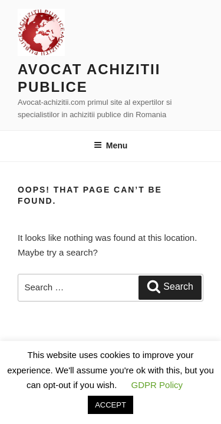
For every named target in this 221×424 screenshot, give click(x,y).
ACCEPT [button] (110, 404)
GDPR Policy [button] (157, 385)
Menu (111, 145)
